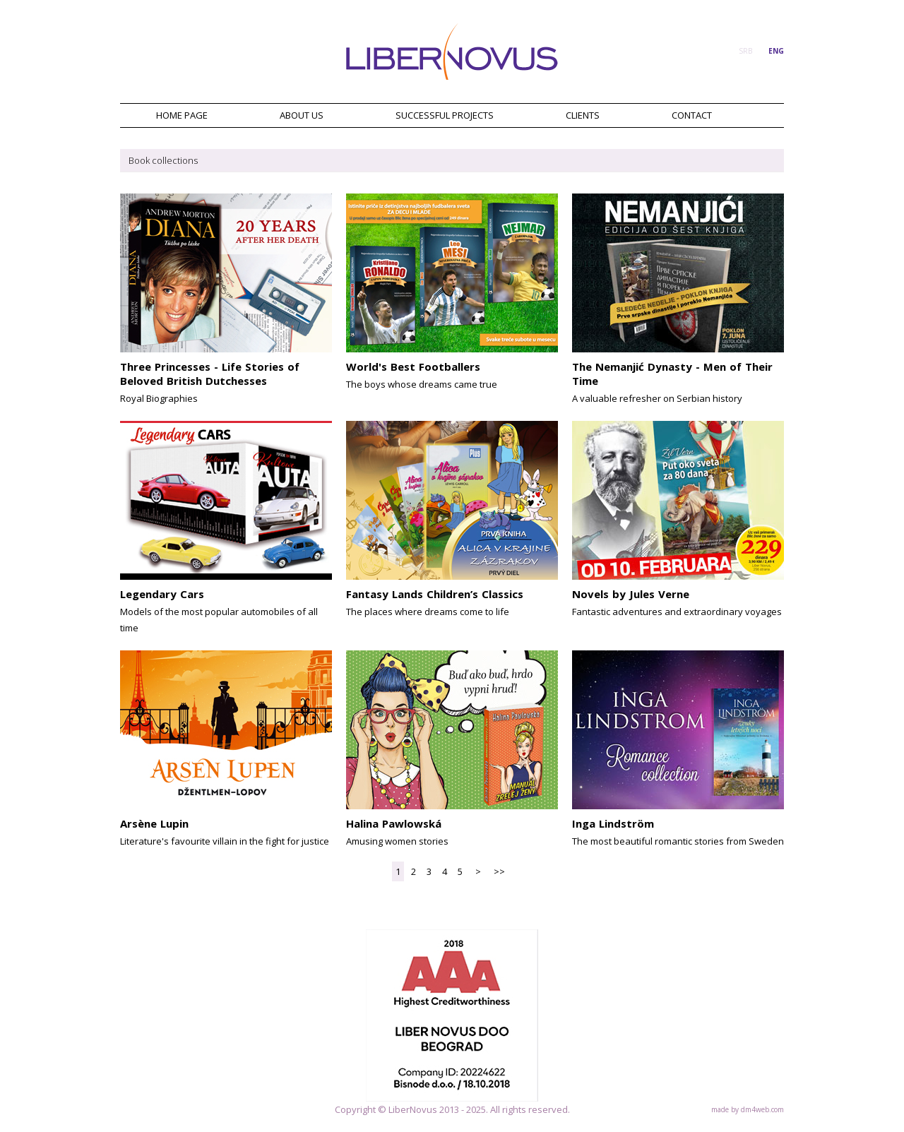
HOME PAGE (182, 115)
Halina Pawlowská (393, 823)
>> (499, 871)
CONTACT (692, 115)
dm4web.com (762, 1109)
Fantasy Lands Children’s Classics (434, 594)
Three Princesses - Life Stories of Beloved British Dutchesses (209, 373)
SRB (745, 51)
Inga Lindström (613, 823)
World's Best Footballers (413, 366)
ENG (776, 51)
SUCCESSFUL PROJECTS (445, 115)
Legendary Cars (162, 594)
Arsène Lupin (154, 823)
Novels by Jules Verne (630, 594)
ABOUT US (301, 115)
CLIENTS (583, 115)
